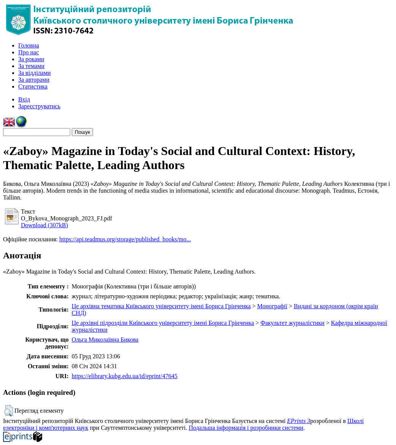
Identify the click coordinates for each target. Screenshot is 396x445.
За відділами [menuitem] (34, 73)
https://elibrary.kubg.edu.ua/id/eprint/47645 (124, 376)
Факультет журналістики (292, 323)
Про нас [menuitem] (28, 52)
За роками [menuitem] (31, 59)
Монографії (272, 306)
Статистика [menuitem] (32, 86)
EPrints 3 (298, 421)
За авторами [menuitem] (33, 79)
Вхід (24, 99)
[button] (8, 410)
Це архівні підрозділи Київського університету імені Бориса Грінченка (163, 323)
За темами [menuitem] (31, 66)
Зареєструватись (39, 106)
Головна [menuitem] (28, 45)
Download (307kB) (44, 225)
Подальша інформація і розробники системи (246, 427)
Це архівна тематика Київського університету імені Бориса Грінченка (161, 306)
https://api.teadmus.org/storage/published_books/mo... (125, 239)
